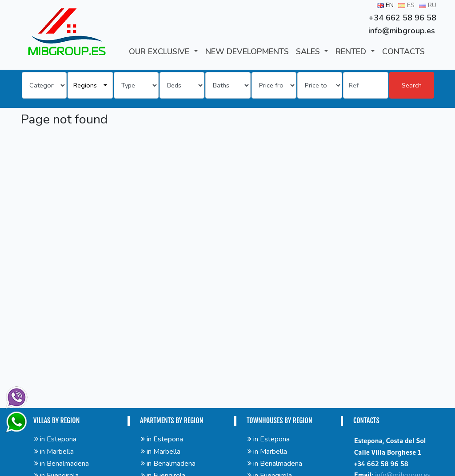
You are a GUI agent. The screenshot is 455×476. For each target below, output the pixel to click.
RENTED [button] (351, 51)
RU (427, 4)
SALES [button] (309, 51)
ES (406, 4)
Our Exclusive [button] (160, 51)
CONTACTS (403, 51)
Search (412, 85)
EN (385, 4)
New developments (247, 51)
